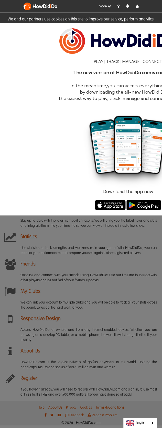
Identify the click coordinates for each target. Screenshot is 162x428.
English (136, 423)
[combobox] (140, 423)
